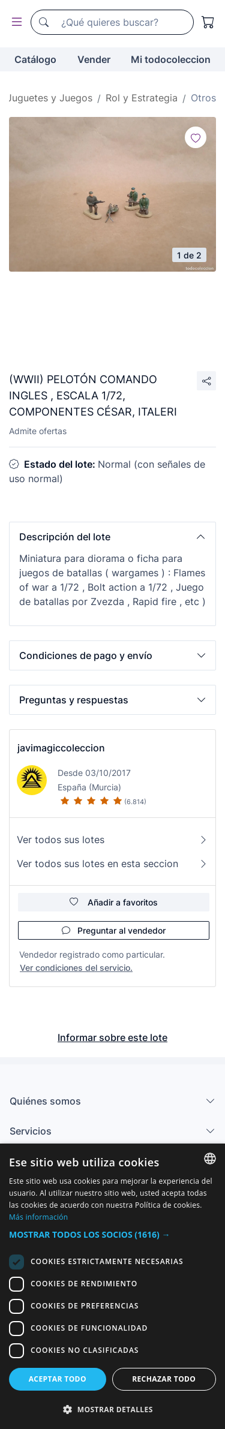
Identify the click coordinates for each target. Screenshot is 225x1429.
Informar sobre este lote (112, 1037)
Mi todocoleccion (171, 59)
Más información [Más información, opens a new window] (38, 1217)
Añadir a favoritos (114, 902)
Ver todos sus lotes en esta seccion (112, 864)
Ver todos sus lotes (112, 840)
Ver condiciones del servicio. (76, 967)
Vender (93, 59)
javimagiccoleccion (61, 748)
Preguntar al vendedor (114, 930)
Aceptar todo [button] (57, 1379)
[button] (112, 537)
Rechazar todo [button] (164, 1379)
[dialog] (112, 1286)
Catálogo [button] (35, 59)
